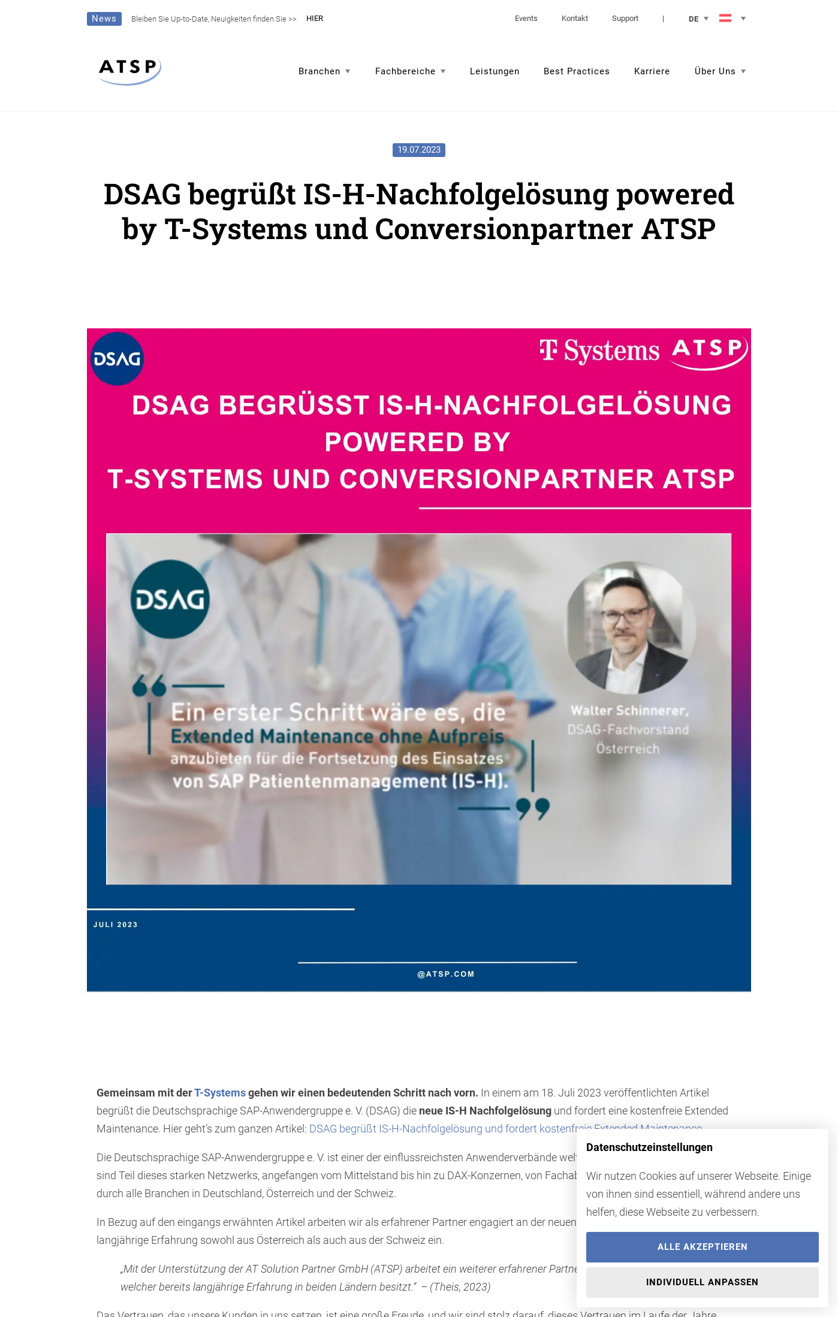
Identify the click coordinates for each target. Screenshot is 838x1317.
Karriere (652, 71)
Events (526, 18)
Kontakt (575, 18)
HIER (314, 18)
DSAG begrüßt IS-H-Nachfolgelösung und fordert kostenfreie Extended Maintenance (505, 1128)
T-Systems (220, 1092)
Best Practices (577, 71)
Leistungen (495, 71)
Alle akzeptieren (703, 1247)
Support (625, 18)
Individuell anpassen (702, 1282)
